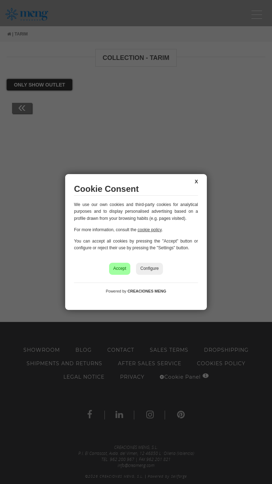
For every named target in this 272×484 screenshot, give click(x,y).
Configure (149, 268)
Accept (119, 268)
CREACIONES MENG (147, 291)
